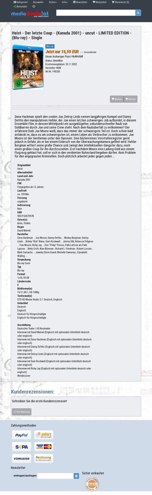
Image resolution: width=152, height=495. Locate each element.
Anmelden (20, 6)
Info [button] (65, 2)
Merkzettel (99, 2)
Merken (117, 99)
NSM (58, 67)
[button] (34, 6)
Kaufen (130, 99)
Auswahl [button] (38, 2)
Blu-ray (50, 46)
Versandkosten (90, 52)
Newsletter (80, 2)
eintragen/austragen (25, 475)
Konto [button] (53, 2)
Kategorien (21, 2)
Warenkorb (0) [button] (121, 2)
